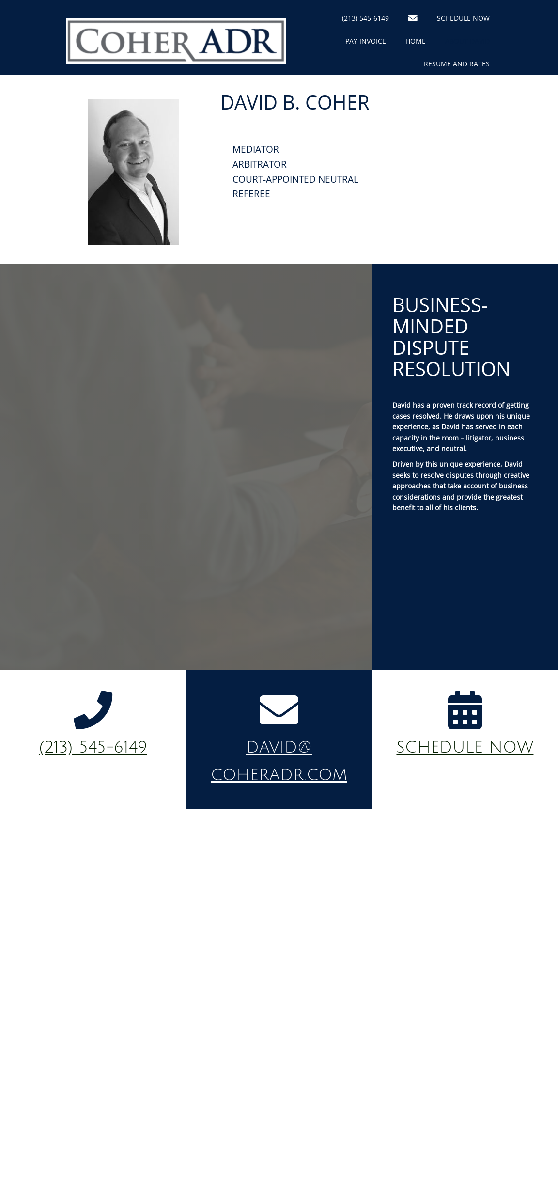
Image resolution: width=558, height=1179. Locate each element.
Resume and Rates (457, 63)
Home (415, 41)
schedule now (464, 747)
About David (467, 41)
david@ (279, 747)
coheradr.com (279, 775)
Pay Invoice (365, 41)
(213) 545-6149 (365, 18)
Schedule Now (463, 18)
